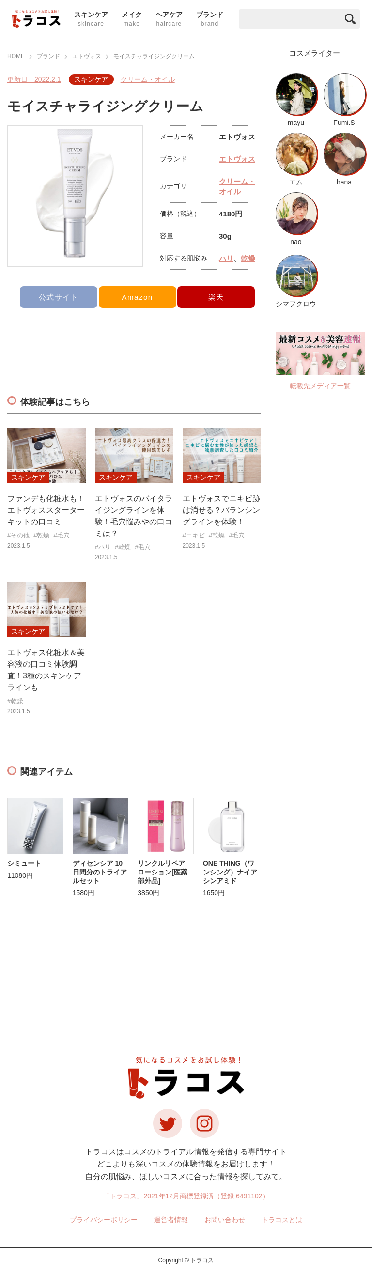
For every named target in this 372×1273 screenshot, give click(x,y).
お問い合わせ (224, 1220)
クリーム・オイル (148, 79)
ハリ (226, 258)
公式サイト (59, 297)
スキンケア (91, 79)
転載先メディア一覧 (320, 386)
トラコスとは (282, 1220)
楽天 (216, 297)
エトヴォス (237, 159)
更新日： (34, 79)
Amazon (137, 297)
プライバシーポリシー (104, 1220)
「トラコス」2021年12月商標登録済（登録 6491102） (186, 1196)
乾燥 (248, 258)
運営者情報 (171, 1220)
